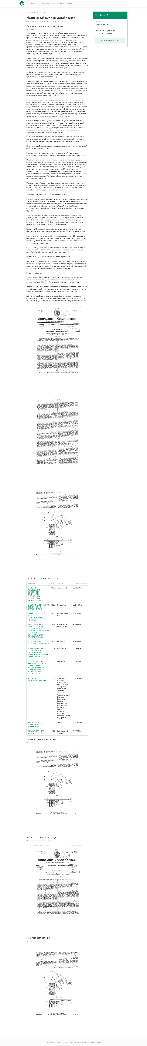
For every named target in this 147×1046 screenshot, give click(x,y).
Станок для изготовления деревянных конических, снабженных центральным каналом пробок (35, 594)
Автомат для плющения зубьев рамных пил (36, 724)
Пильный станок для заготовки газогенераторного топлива (37, 617)
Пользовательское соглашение (88, 1042)
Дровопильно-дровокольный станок (38, 643)
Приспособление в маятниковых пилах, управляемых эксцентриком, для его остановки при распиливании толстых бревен (38, 667)
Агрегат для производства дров (37, 679)
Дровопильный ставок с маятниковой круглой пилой (38, 607)
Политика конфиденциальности (59, 1042)
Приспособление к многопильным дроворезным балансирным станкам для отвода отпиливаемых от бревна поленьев (38, 631)
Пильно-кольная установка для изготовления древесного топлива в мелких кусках (38, 652)
